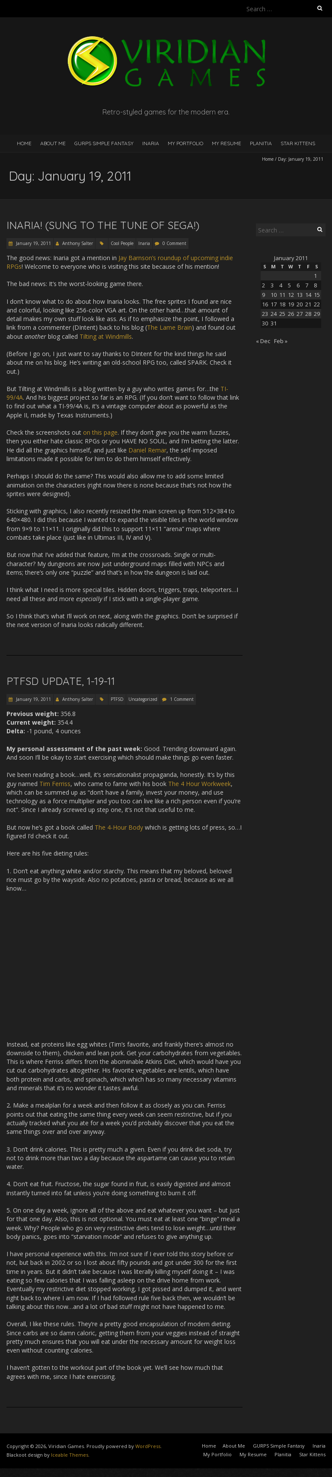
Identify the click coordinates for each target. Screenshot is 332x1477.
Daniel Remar (147, 450)
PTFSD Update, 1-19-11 (60, 681)
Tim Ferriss (54, 784)
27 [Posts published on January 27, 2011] (300, 314)
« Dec (263, 341)
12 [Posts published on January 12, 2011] (291, 295)
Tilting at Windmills (106, 336)
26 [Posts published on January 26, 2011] (291, 314)
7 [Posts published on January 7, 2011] (306, 285)
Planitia (261, 143)
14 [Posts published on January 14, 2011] (308, 295)
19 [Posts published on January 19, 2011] (291, 304)
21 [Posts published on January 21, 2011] (308, 304)
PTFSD (117, 699)
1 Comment (182, 699)
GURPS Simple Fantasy (104, 143)
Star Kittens (298, 143)
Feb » (280, 341)
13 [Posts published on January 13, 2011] (300, 295)
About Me (53, 143)
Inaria (150, 143)
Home (24, 143)
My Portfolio (185, 143)
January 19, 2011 (33, 243)
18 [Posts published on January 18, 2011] (282, 304)
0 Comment (174, 243)
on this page (100, 432)
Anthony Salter (77, 243)
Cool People (122, 243)
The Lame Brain (169, 327)
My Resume (226, 143)
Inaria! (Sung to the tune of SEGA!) (102, 225)
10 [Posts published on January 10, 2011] (274, 295)
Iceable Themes (69, 1455)
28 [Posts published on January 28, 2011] (308, 314)
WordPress (147, 1446)
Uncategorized (142, 699)
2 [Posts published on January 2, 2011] (263, 285)
